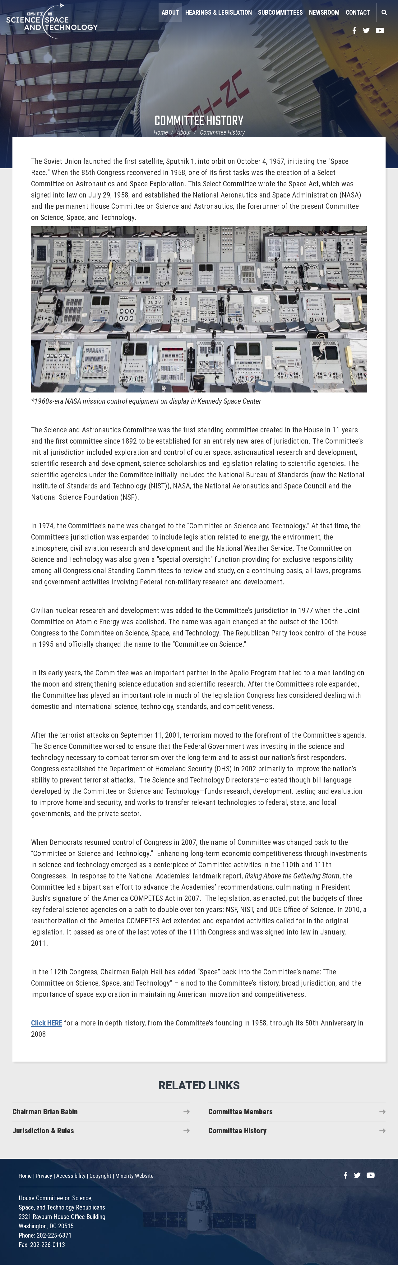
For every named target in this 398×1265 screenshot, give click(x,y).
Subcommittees (280, 12)
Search (384, 12)
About (170, 12)
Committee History (199, 121)
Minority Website (134, 1175)
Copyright (100, 1175)
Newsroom (324, 12)
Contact (358, 12)
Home (161, 132)
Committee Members (240, 1111)
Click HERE (47, 1023)
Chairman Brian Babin (45, 1111)
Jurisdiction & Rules (43, 1130)
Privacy (44, 1175)
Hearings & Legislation (218, 12)
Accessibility (71, 1175)
